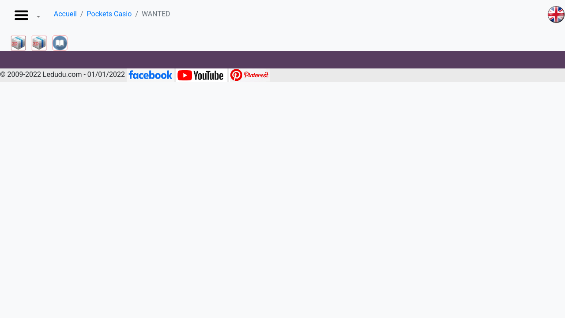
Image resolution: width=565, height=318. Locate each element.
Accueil (65, 14)
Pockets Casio (109, 14)
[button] (25, 17)
